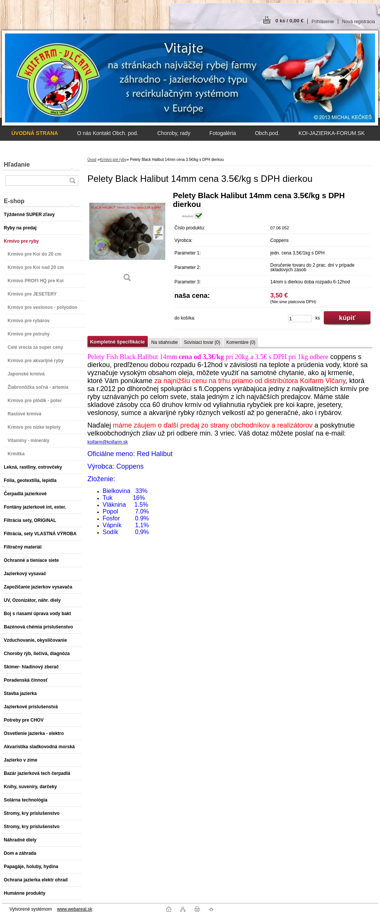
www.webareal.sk (74, 909)
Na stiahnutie (164, 342)
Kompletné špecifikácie (117, 342)
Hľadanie (17, 164)
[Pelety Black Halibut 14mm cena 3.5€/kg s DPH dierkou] (127, 239)
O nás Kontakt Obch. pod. (107, 133)
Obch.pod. (267, 133)
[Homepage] (35, 133)
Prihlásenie (323, 21)
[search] (72, 180)
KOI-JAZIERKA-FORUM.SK (332, 133)
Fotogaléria (222, 133)
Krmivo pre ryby (113, 159)
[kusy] (300, 318)
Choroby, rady (173, 133)
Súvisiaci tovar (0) (202, 342)
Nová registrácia (358, 21)
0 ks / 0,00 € (290, 21)
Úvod (91, 159)
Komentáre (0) (240, 342)
